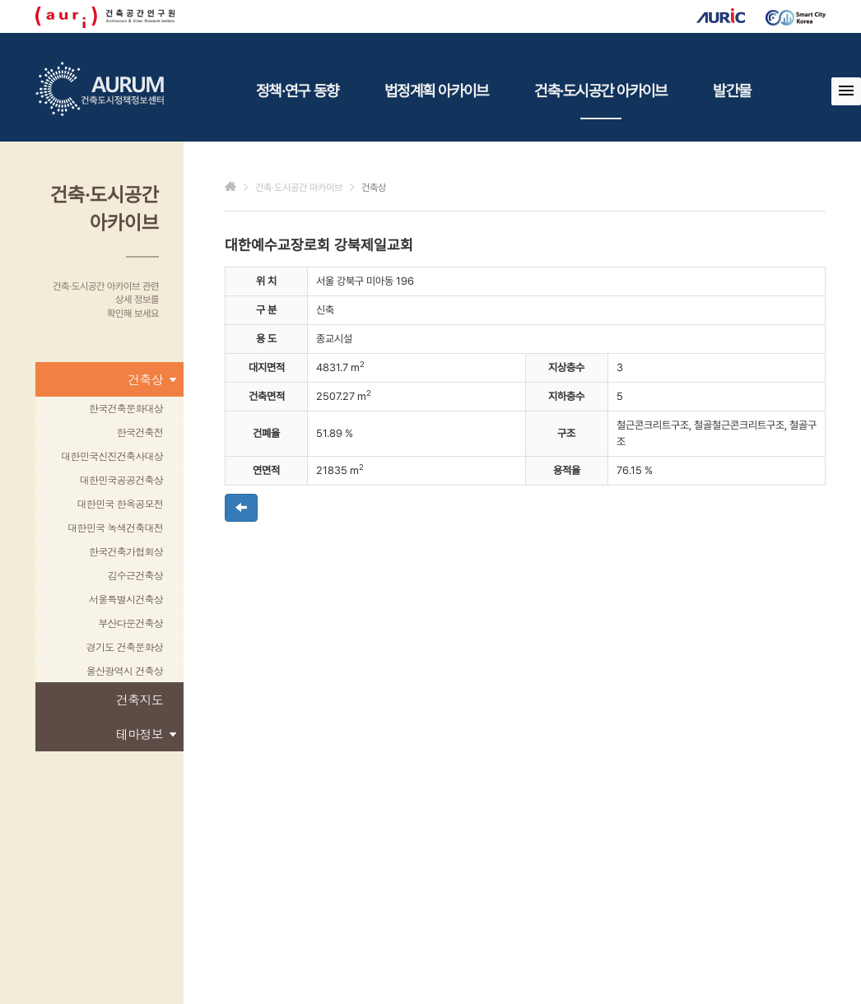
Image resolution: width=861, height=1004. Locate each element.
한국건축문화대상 (126, 408)
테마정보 (145, 734)
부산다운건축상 (130, 623)
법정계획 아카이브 (436, 90)
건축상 (151, 379)
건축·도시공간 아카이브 (600, 100)
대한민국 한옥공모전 (120, 503)
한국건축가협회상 (126, 551)
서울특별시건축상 (126, 599)
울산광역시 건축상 (124, 670)
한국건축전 (140, 432)
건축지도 (139, 699)
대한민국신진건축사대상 (112, 455)
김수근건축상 (136, 575)
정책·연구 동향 (297, 90)
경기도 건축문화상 (124, 646)
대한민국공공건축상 (121, 479)
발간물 (732, 90)
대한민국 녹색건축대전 (115, 527)
